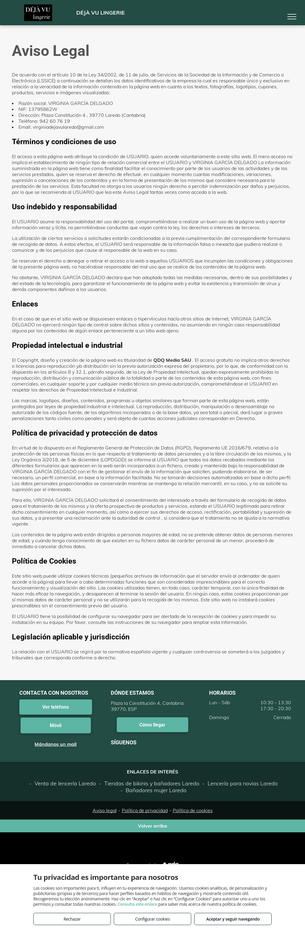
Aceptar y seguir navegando (232, 919)
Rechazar (71, 919)
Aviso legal (105, 810)
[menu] (292, 16)
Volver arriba (152, 826)
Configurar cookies (152, 919)
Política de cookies (193, 810)
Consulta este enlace (137, 904)
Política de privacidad (145, 810)
